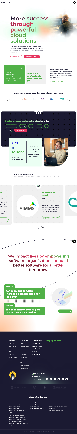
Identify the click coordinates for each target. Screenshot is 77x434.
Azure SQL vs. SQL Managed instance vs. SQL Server (58, 407)
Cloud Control (12, 346)
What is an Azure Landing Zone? (17, 417)
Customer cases (37, 346)
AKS (31, 126)
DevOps (9, 130)
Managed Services (11, 126)
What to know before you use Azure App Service (23, 311)
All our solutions (21, 130)
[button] (8, 99)
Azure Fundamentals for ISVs (24, 346)
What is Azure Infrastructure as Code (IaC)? (18, 424)
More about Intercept (57, 81)
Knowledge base (37, 349)
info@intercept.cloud (17, 159)
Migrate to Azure (16, 56)
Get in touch (36, 354)
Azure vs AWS (52, 402)
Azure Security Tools (34, 406)
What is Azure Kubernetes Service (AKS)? (17, 411)
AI (46, 126)
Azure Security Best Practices (36, 408)
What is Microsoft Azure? (15, 402)
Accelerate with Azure (32, 56)
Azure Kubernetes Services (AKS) (24, 367)
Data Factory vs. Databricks (56, 410)
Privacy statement (51, 431)
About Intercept (37, 340)
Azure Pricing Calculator (35, 404)
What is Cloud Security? (15, 408)
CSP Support (12, 343)
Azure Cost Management (23, 353)
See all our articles (65, 311)
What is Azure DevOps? (15, 404)
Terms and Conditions (41, 431)
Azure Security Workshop (24, 361)
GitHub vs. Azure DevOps (55, 404)
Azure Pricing (32, 402)
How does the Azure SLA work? (17, 415)
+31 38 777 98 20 (36, 376)
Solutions (12, 340)
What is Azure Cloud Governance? (17, 419)
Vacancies (35, 351)
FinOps (39, 126)
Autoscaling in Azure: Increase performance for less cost (23, 293)
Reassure (11, 354)
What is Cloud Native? (14, 406)
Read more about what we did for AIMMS (51, 218)
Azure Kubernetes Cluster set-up (17, 421)
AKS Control (12, 351)
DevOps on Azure (24, 357)
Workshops (24, 340)
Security (23, 126)
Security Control (13, 349)
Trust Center (36, 343)
